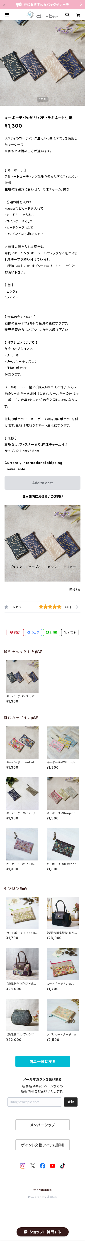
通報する (74, 589)
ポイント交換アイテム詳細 (42, 1145)
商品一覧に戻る (42, 1061)
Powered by (42, 1197)
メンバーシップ (42, 1125)
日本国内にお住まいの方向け (42, 496)
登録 (71, 1102)
